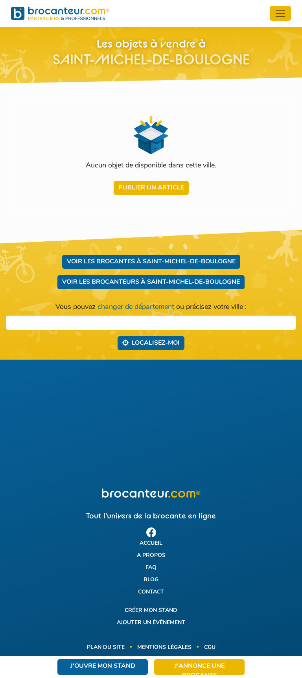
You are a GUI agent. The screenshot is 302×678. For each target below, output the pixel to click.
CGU (209, 647)
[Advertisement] (151, 424)
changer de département (136, 307)
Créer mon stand (151, 611)
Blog (151, 580)
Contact (151, 592)
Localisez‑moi (150, 342)
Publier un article (151, 188)
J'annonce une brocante (200, 669)
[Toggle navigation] (280, 13)
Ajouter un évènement (151, 623)
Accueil (151, 543)
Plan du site (106, 647)
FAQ (151, 568)
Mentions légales (164, 647)
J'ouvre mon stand (102, 666)
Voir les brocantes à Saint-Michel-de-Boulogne (151, 262)
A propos (151, 556)
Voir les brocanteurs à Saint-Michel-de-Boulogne (151, 282)
